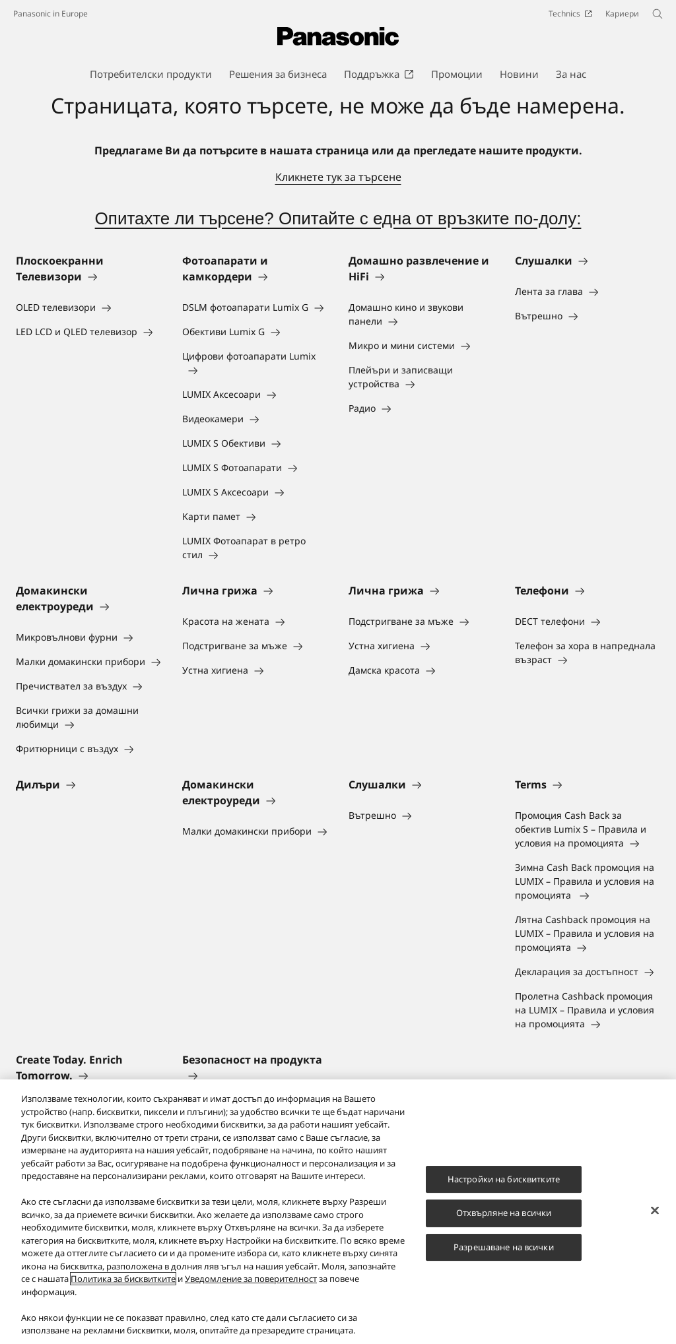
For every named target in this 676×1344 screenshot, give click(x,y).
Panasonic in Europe (50, 13)
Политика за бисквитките (123, 1279)
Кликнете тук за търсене (338, 177)
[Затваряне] (654, 1210)
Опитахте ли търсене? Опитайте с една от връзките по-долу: (338, 218)
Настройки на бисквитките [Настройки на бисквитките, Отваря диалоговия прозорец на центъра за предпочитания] (504, 1179)
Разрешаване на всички (504, 1247)
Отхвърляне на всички (504, 1213)
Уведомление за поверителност (251, 1279)
